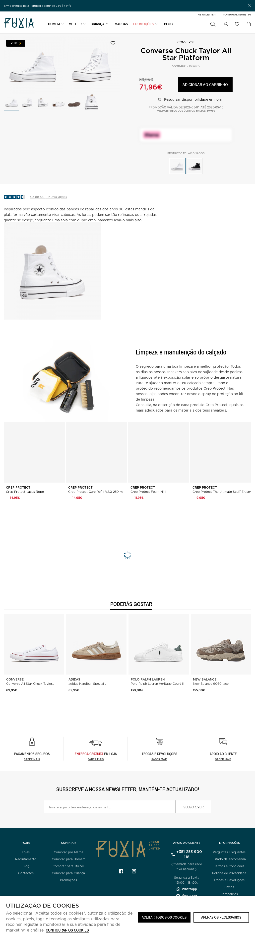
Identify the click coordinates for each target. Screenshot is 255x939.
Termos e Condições (229, 866)
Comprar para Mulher (68, 866)
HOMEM (54, 24)
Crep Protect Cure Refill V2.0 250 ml (95, 492)
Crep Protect (18, 487)
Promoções (68, 880)
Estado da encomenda (229, 859)
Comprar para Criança (68, 873)
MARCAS (121, 24)
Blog (25, 866)
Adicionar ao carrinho (205, 84)
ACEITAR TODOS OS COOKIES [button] (164, 917)
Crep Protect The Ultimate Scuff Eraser (221, 492)
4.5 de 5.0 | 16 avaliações (48, 197)
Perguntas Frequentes (229, 852)
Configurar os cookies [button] (67, 930)
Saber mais (32, 759)
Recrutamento (25, 859)
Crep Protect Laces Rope (25, 492)
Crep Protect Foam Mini (148, 492)
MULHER (75, 24)
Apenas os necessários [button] (221, 917)
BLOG (168, 24)
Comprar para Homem (68, 859)
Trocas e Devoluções (229, 880)
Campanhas (229, 894)
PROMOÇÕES (143, 24)
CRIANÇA (97, 24)
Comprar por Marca (68, 852)
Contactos (26, 873)
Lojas (26, 852)
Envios (229, 887)
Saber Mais (96, 759)
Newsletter (206, 14)
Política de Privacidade (229, 873)
